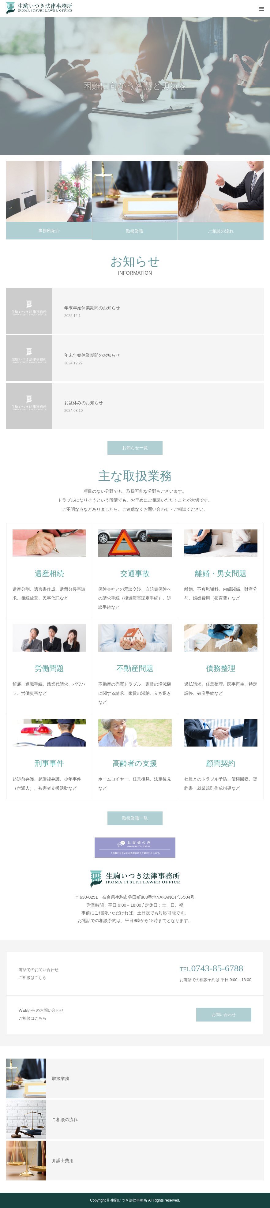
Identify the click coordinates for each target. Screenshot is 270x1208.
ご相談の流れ (221, 231)
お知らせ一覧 (135, 447)
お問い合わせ (224, 1014)
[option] (135, 86)
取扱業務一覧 (135, 818)
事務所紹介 (49, 230)
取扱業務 (134, 231)
